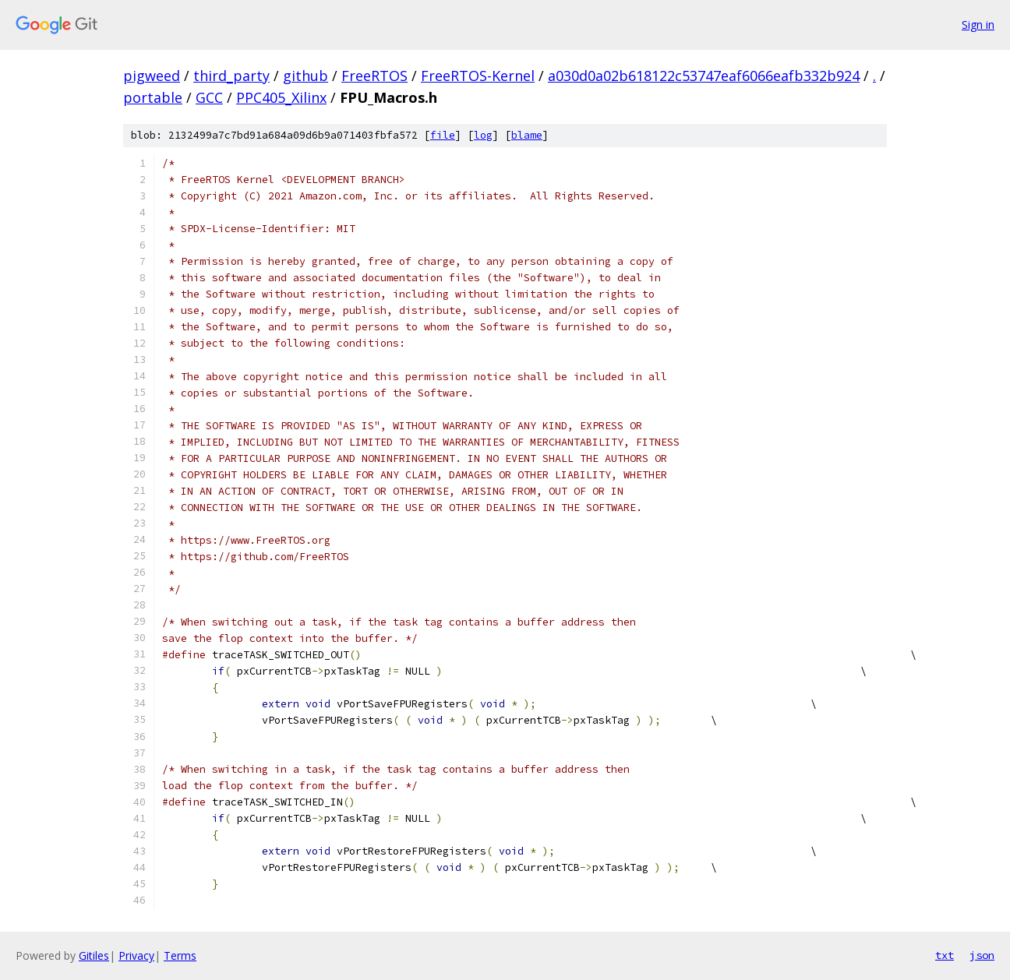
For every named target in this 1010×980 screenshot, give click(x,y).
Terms (180, 955)
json (981, 955)
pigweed (151, 75)
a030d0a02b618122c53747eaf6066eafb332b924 (704, 75)
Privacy (136, 955)
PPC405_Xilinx (281, 97)
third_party (231, 75)
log (483, 135)
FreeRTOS (374, 75)
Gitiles (94, 955)
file (442, 135)
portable (152, 97)
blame (526, 135)
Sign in (978, 24)
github (305, 75)
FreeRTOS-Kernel (478, 75)
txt (944, 955)
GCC (209, 97)
